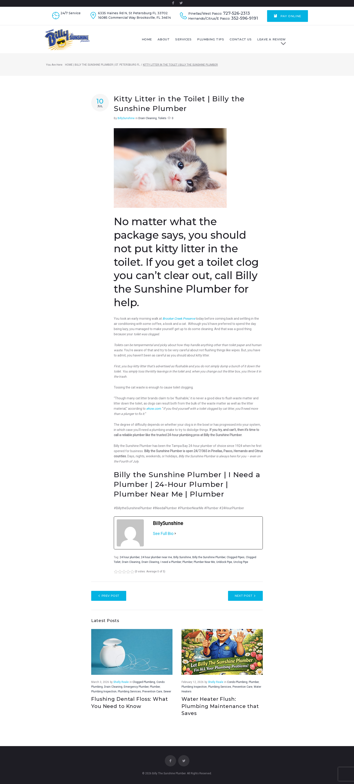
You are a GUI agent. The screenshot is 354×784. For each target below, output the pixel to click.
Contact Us (259, 41)
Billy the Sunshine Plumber (208, 561)
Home (166, 41)
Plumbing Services (129, 695)
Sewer (167, 695)
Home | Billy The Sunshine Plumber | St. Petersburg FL (102, 68)
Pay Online (287, 16)
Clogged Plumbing (144, 685)
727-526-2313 (236, 13)
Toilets (162, 122)
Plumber (187, 565)
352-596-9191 (244, 18)
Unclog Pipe (240, 565)
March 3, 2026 (100, 685)
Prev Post (110, 599)
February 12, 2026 (193, 685)
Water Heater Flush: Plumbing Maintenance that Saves (220, 710)
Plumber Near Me (204, 565)
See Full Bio (163, 537)
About (182, 41)
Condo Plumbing (237, 685)
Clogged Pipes (236, 561)
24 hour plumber (130, 561)
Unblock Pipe (224, 565)
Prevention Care (152, 695)
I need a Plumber (171, 565)
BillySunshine (126, 122)
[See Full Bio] (175, 537)
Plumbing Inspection (103, 695)
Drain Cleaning (147, 122)
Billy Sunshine (182, 561)
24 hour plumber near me (156, 561)
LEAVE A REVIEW (292, 42)
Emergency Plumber (136, 690)
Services (202, 41)
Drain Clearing (150, 565)
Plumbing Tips (229, 41)
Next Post (243, 599)
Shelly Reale (121, 685)
